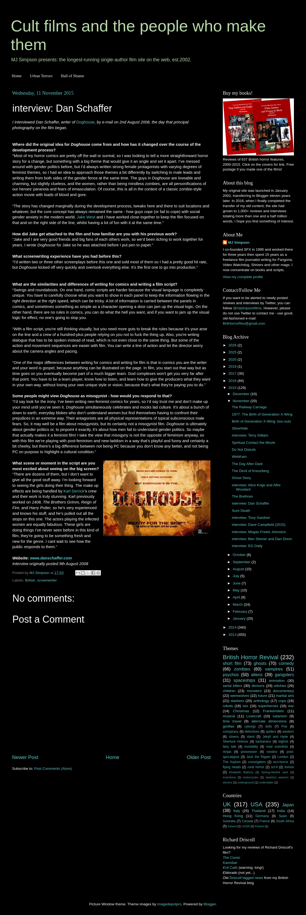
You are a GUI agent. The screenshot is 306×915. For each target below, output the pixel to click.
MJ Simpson (239, 242)
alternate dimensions (269, 721)
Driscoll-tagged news (246, 878)
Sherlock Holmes (235, 741)
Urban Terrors (41, 76)
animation (277, 681)
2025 (233, 352)
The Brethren (242, 496)
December (241, 394)
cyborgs (250, 726)
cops (282, 701)
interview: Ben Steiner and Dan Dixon (262, 539)
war (291, 706)
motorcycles (250, 777)
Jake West (86, 217)
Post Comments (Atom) (53, 769)
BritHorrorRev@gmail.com (244, 323)
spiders (271, 731)
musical (229, 716)
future (262, 696)
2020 (233, 359)
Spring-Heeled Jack (274, 772)
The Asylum (232, 762)
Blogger (209, 904)
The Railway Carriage (249, 407)
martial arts (285, 696)
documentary (283, 691)
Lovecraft (253, 716)
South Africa (285, 821)
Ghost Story (241, 478)
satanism (279, 716)
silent (250, 737)
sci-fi (274, 767)
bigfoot (283, 741)
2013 (233, 635)
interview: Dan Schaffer (250, 503)
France (265, 821)
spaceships (244, 680)
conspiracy (230, 731)
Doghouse (85, 122)
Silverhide (240, 428)
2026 (233, 345)
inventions (229, 777)
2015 (233, 388)
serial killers (232, 686)
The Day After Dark (247, 464)
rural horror (255, 767)
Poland (259, 826)
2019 (233, 366)
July (236, 576)
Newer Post (25, 757)
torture (289, 767)
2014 (233, 627)
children (229, 691)
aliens (257, 674)
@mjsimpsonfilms (247, 308)
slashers (237, 701)
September (242, 562)
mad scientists (277, 747)
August (239, 569)
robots (228, 706)
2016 (233, 381)
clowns (234, 737)
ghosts (260, 663)
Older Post (199, 757)
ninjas (227, 752)
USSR (246, 826)
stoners (227, 782)
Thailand (258, 811)
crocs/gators (257, 762)
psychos (231, 674)
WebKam (239, 457)
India (281, 811)
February (240, 611)
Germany (262, 816)
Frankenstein (273, 711)
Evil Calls (230, 868)
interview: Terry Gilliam (250, 435)
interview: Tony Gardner (251, 518)
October (240, 555)
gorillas (228, 726)
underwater (266, 782)
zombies (242, 668)
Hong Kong (233, 816)
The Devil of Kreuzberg (250, 471)
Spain (283, 816)
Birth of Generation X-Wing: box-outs (261, 421)
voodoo (272, 752)
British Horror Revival (250, 657)
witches (280, 686)
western (288, 731)
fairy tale (229, 747)
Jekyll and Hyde (275, 737)
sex (245, 706)
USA (256, 804)
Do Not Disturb (244, 450)
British (30, 580)
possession (249, 752)
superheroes (268, 706)
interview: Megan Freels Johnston (259, 532)
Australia (229, 821)
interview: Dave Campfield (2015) (259, 525)
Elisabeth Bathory (241, 772)
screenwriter (47, 580)
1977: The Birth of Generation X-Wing (262, 414)
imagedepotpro (169, 904)
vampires (274, 668)
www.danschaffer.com (51, 558)
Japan (288, 804)
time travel (232, 721)
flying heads (232, 767)
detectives (252, 731)
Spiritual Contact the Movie (253, 443)
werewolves (239, 696)
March (238, 604)
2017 (233, 373)
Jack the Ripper (258, 757)
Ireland (232, 826)
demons (258, 686)
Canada (247, 821)
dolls (268, 726)
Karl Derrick (73, 491)
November (241, 401)
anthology (261, 701)
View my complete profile (243, 277)
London (283, 757)
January (240, 618)
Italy (236, 811)
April (237, 597)
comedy (286, 663)
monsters (254, 691)
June (237, 583)
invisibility (251, 747)
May (237, 590)
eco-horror (280, 762)
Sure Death (241, 511)
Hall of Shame (72, 76)
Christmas (241, 711)
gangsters (284, 674)
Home (17, 76)
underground (246, 782)
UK (227, 804)
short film (232, 663)
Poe (284, 726)
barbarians (263, 741)
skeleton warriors (277, 777)
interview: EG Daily (247, 546)
